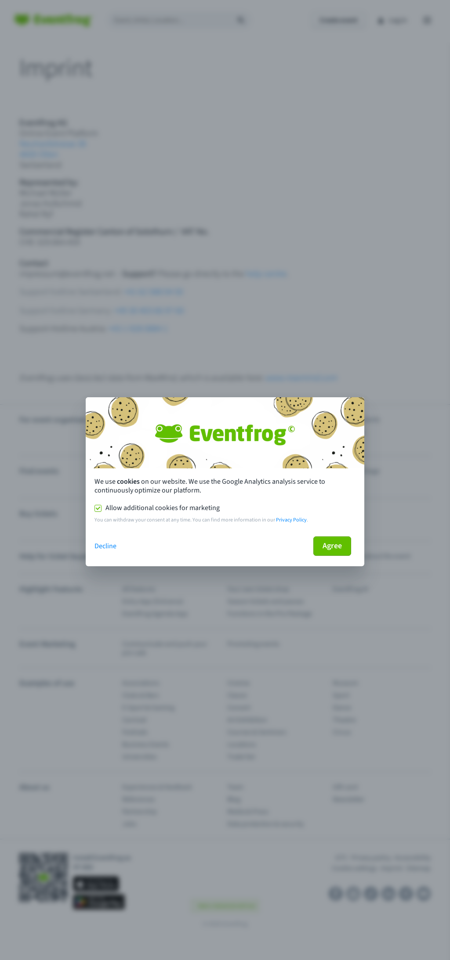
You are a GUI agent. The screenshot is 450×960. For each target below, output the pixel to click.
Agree (332, 545)
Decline (105, 546)
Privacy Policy (291, 520)
